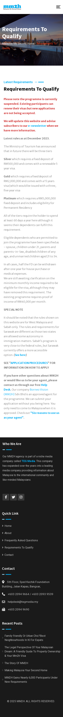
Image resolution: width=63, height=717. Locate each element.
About (8, 533)
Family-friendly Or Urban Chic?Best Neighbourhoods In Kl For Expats (25, 638)
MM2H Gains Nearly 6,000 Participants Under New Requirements (31, 680)
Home (8, 525)
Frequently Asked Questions (21, 540)
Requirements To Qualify (19, 547)
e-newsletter (37, 125)
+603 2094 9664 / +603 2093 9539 (30, 594)
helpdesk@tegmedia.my (23, 601)
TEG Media (28, 461)
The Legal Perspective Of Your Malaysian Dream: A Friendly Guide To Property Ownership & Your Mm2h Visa (32, 651)
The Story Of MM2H (16, 663)
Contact (9, 554)
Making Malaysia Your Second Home (26, 670)
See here (20, 355)
